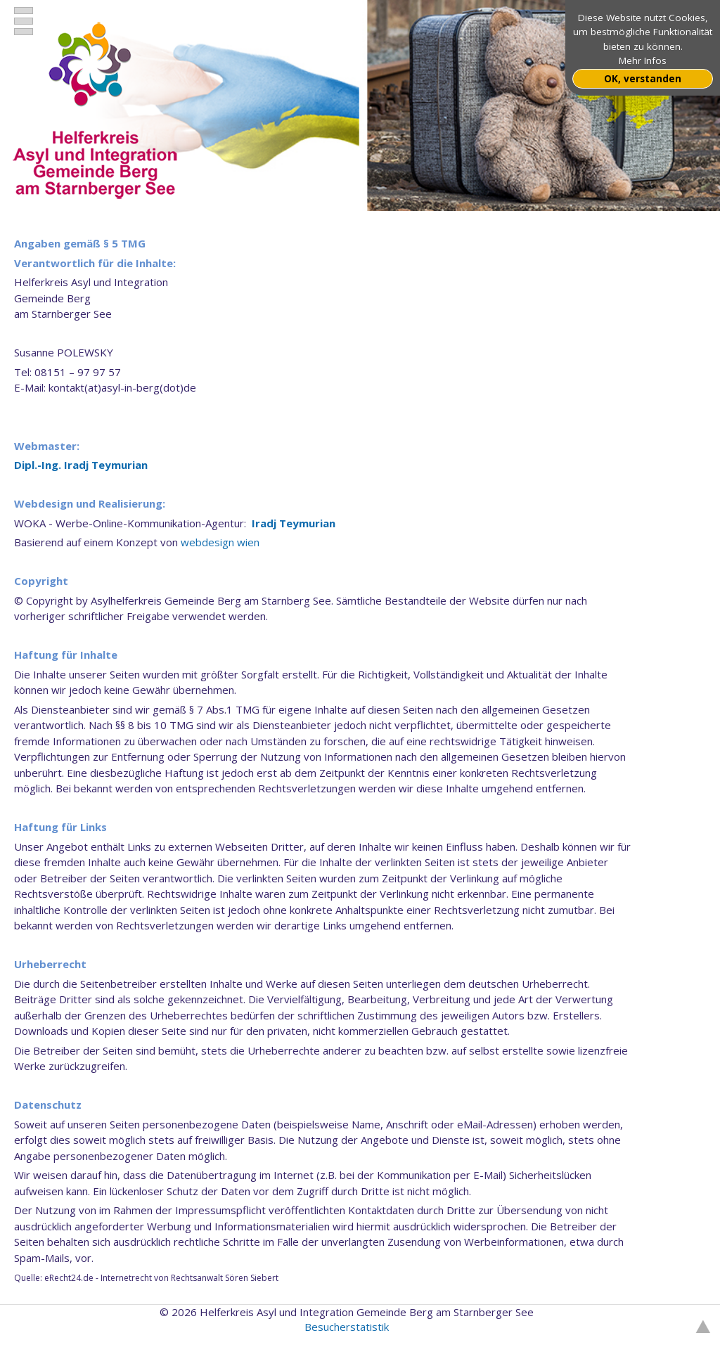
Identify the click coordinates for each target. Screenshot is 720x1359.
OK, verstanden (642, 78)
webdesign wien (220, 542)
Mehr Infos (643, 60)
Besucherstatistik (346, 1327)
